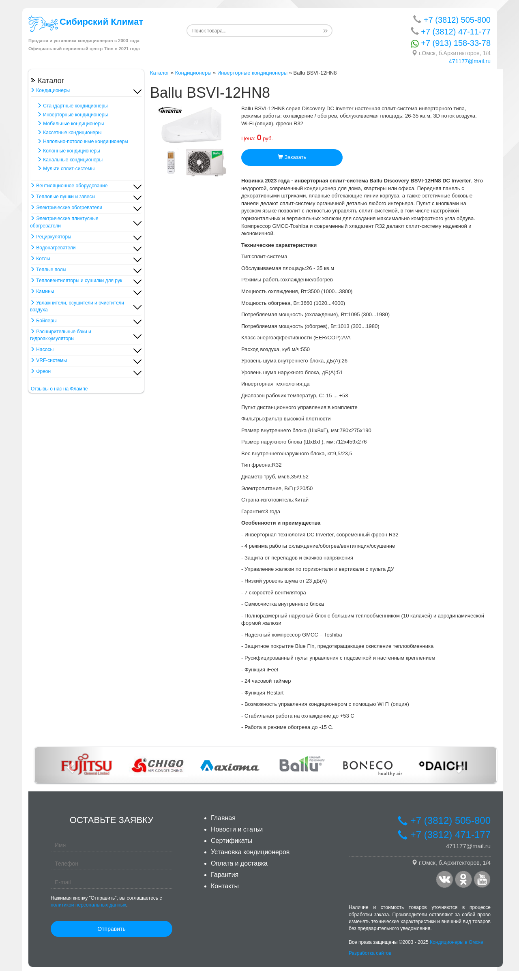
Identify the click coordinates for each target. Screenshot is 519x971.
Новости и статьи (237, 829)
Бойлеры (43, 321)
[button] (69, 765)
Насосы (42, 349)
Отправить (111, 929)
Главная (223, 818)
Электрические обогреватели (66, 207)
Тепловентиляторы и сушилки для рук (76, 280)
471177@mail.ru (470, 61)
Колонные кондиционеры (68, 151)
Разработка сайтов (370, 953)
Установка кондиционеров (250, 852)
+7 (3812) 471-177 (444, 834)
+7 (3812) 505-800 (452, 19)
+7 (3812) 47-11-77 (451, 31)
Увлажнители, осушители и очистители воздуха (77, 306)
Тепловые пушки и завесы (62, 196)
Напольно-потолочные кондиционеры (82, 141)
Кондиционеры (50, 90)
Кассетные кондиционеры (69, 132)
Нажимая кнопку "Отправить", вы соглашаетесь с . (106, 901)
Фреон (40, 371)
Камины (42, 291)
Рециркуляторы (50, 237)
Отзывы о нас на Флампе (59, 389)
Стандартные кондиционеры (72, 106)
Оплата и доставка (239, 863)
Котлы (40, 259)
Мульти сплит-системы (65, 168)
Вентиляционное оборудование (68, 186)
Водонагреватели (52, 248)
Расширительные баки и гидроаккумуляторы (60, 335)
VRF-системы (48, 360)
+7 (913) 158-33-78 (451, 43)
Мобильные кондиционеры (70, 123)
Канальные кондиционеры (70, 160)
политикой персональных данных (88, 905)
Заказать (292, 157)
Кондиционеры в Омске (456, 942)
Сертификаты (231, 840)
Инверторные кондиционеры (72, 115)
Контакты (225, 886)
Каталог (159, 73)
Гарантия (224, 874)
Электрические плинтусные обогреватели (64, 222)
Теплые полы (48, 269)
